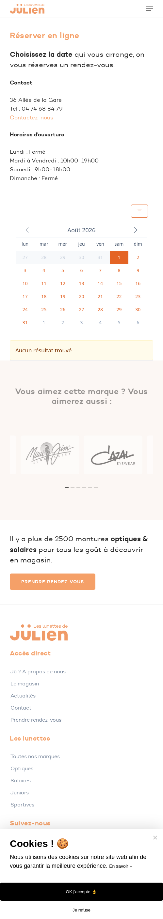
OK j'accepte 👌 (81, 891)
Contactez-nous (31, 117)
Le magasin (24, 684)
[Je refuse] (155, 837)
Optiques (21, 768)
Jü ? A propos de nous (38, 671)
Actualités (23, 696)
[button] (149, 9)
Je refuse (81, 910)
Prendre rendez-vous (35, 720)
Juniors (19, 792)
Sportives (22, 805)
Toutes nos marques (35, 756)
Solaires (20, 780)
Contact (20, 708)
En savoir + (120, 866)
